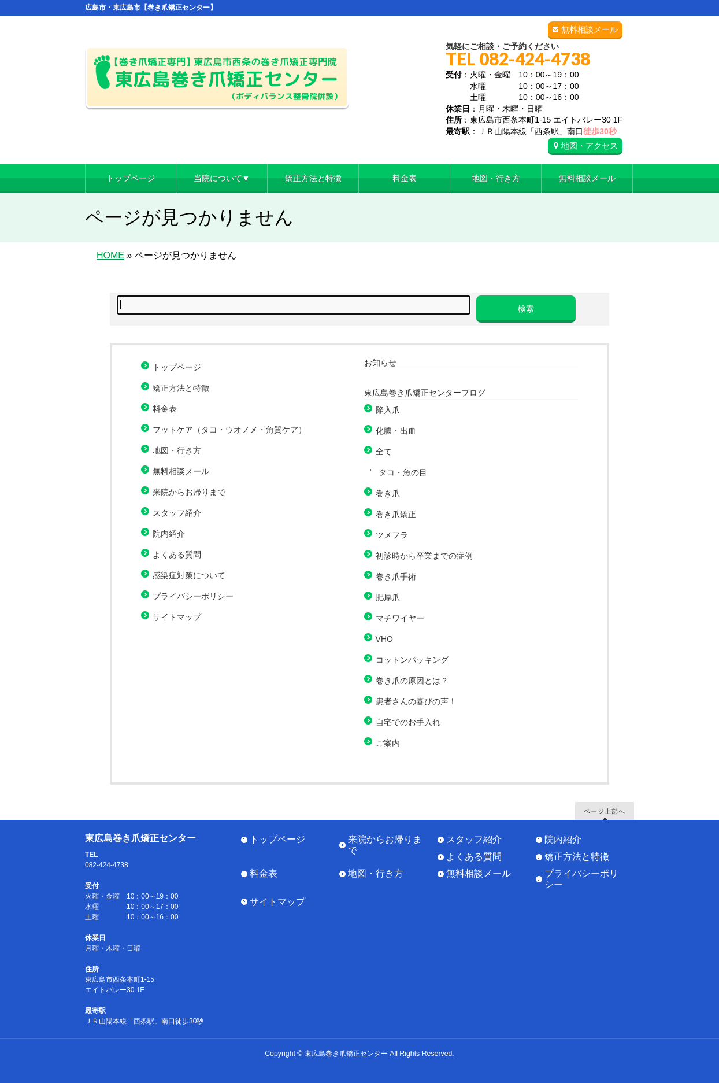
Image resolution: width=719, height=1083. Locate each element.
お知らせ (380, 362)
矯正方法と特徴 (181, 388)
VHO (384, 639)
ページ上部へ (604, 811)
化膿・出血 (396, 430)
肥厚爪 (388, 597)
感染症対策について (189, 575)
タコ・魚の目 (403, 472)
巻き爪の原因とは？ (412, 680)
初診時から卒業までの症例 (424, 555)
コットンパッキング (412, 659)
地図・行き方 (177, 450)
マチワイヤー (400, 618)
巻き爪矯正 (396, 514)
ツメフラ (392, 534)
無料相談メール (589, 29)
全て (384, 451)
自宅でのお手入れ (408, 722)
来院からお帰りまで (189, 492)
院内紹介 (169, 533)
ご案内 (388, 743)
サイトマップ (177, 617)
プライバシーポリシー (193, 596)
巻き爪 (388, 493)
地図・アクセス (589, 145)
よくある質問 (177, 554)
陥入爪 (388, 410)
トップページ (177, 367)
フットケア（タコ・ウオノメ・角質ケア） (229, 429)
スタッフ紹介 (177, 513)
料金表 (165, 408)
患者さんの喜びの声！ (416, 701)
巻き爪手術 (396, 576)
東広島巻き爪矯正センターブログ (424, 392)
